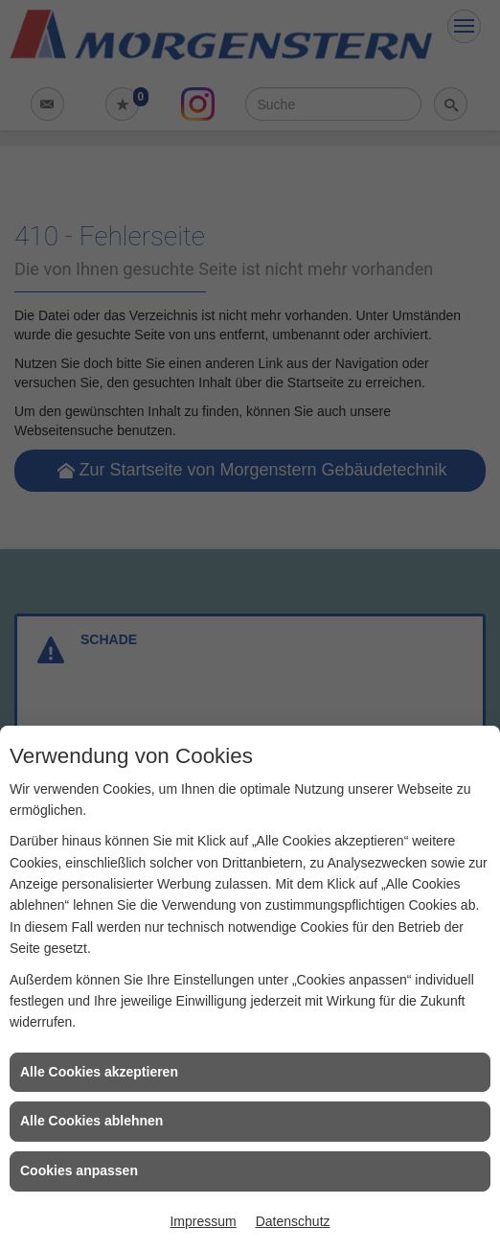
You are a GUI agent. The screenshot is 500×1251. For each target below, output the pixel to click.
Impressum (203, 1221)
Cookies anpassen (79, 1170)
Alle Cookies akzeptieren (99, 1071)
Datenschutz (293, 1221)
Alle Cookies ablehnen (91, 1120)
